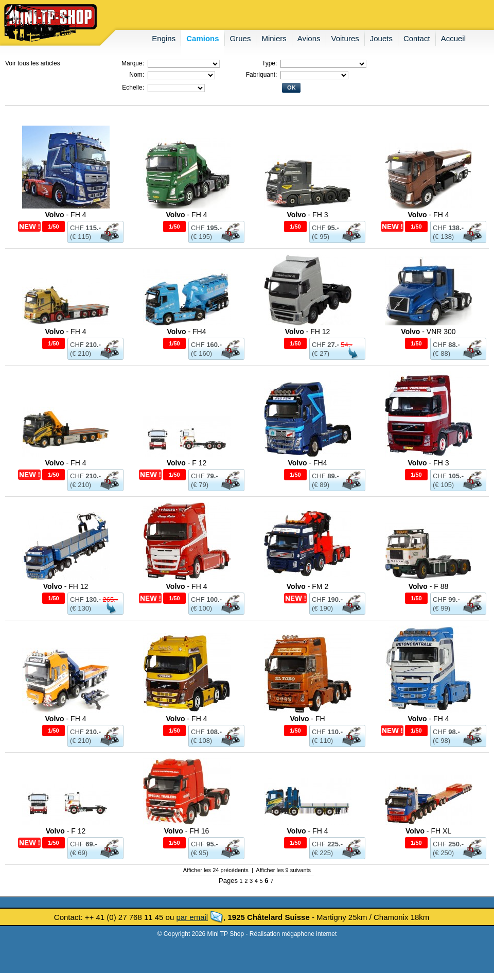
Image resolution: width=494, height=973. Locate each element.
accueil (453, 38)
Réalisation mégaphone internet (293, 933)
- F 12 (187, 463)
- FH (307, 719)
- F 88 (429, 586)
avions (309, 38)
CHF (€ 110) (327, 736)
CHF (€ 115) (85, 232)
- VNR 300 (428, 331)
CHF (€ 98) (446, 736)
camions (202, 38)
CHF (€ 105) (448, 480)
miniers (273, 38)
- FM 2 (307, 586)
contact (416, 38)
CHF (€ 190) (327, 604)
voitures (345, 38)
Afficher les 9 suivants (283, 870)
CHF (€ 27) (332, 349)
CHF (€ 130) (94, 604)
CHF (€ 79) (204, 480)
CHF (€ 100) (206, 604)
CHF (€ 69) (83, 848)
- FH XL (428, 831)
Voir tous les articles (32, 63)
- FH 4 (65, 215)
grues (240, 38)
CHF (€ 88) (446, 349)
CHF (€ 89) (325, 480)
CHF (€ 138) (448, 232)
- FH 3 (307, 215)
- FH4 (186, 331)
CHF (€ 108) (206, 736)
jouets (381, 38)
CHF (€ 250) (448, 848)
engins (163, 38)
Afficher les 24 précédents (216, 870)
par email (192, 917)
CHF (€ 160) (206, 349)
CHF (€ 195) (206, 232)
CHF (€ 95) (325, 232)
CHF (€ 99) (446, 604)
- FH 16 (186, 831)
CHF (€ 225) (327, 848)
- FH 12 (307, 331)
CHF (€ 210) (85, 349)
